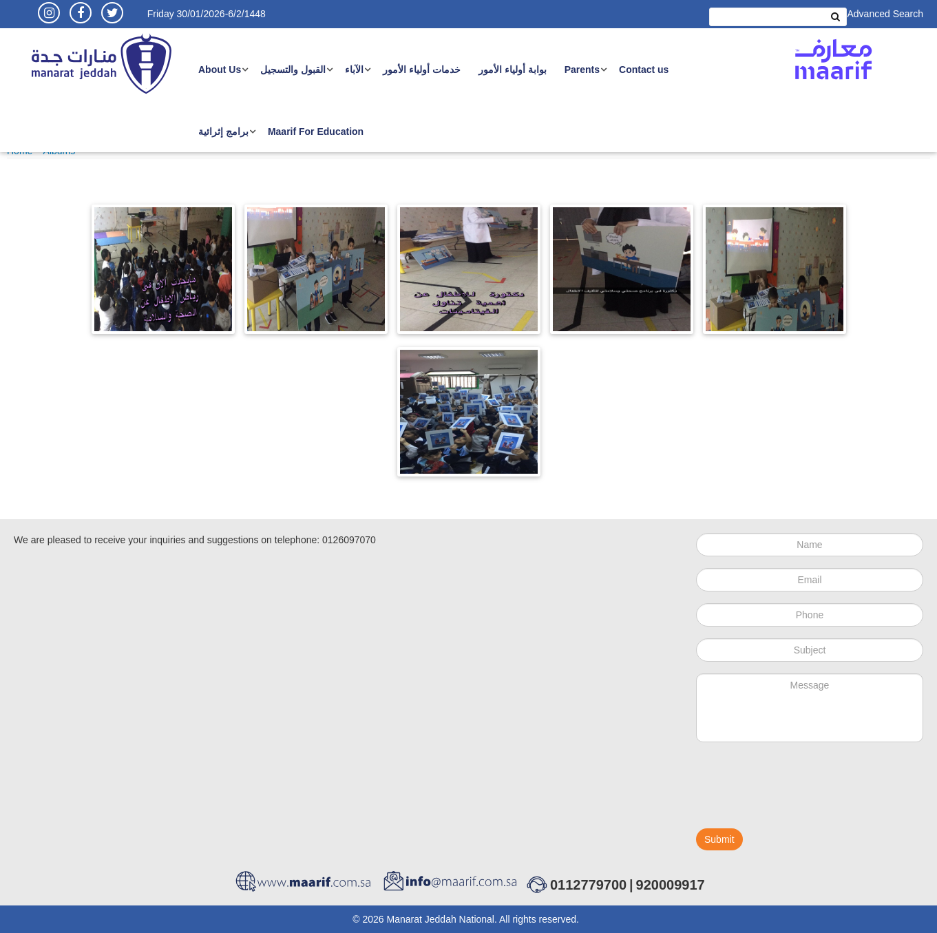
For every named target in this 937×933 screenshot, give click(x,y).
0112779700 (588, 884)
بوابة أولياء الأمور (512, 69)
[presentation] (800, 791)
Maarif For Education (316, 131)
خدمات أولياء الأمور (422, 69)
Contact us (643, 69)
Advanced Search (885, 13)
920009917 (670, 884)
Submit (719, 839)
